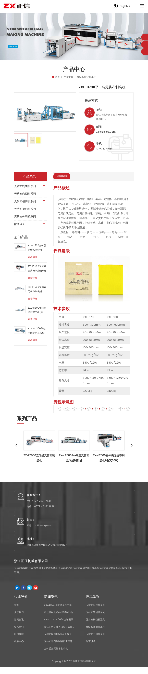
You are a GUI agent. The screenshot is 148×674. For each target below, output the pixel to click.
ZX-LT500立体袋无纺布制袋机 (37, 249)
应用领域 (19, 640)
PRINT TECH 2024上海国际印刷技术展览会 (59, 625)
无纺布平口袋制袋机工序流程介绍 (59, 647)
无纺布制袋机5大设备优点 (58, 640)
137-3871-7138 (104, 150)
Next (132, 446)
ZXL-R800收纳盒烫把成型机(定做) (37, 311)
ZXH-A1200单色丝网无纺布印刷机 (36, 332)
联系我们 (19, 632)
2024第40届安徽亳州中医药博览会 (59, 611)
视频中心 (19, 647)
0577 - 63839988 (45, 508)
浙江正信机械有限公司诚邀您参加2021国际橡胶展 (59, 632)
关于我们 (19, 618)
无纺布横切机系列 (25, 202)
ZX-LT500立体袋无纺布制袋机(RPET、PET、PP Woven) (37, 290)
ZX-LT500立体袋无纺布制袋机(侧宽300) (37, 269)
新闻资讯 (19, 625)
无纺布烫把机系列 (25, 210)
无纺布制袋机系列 (86, 78)
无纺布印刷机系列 (25, 195)
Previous (16, 446)
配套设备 (19, 225)
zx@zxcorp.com (106, 133)
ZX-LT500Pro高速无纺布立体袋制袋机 (74, 458)
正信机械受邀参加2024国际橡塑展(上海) (59, 618)
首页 (56, 78)
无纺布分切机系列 (25, 217)
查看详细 (32, 258)
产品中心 (68, 78)
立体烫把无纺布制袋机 (56, 654)
